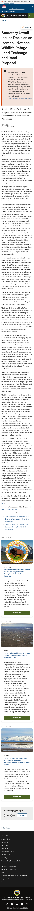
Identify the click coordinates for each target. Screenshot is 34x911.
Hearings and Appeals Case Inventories (14, 875)
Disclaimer (4, 848)
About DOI (4, 836)
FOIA (3, 872)
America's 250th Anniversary (17, 9)
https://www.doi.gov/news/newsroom (20, 98)
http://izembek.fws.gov (9, 509)
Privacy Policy (5, 854)
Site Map (4, 858)
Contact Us (5, 842)
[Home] (3, 15)
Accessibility (5, 839)
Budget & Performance (8, 866)
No (14, 815)
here (2, 503)
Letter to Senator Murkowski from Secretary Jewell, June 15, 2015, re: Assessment (17, 527)
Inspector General (7, 879)
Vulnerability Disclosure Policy (11, 861)
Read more (17, 613)
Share (27, 27)
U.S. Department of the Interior (16, 15)
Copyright (4, 845)
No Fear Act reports (7, 882)
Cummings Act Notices (8, 869)
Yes (8, 815)
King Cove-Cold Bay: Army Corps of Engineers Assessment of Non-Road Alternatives (17, 519)
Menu (31, 15)
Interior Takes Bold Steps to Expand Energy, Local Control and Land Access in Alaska (17, 655)
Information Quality (7, 851)
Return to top (5, 828)
